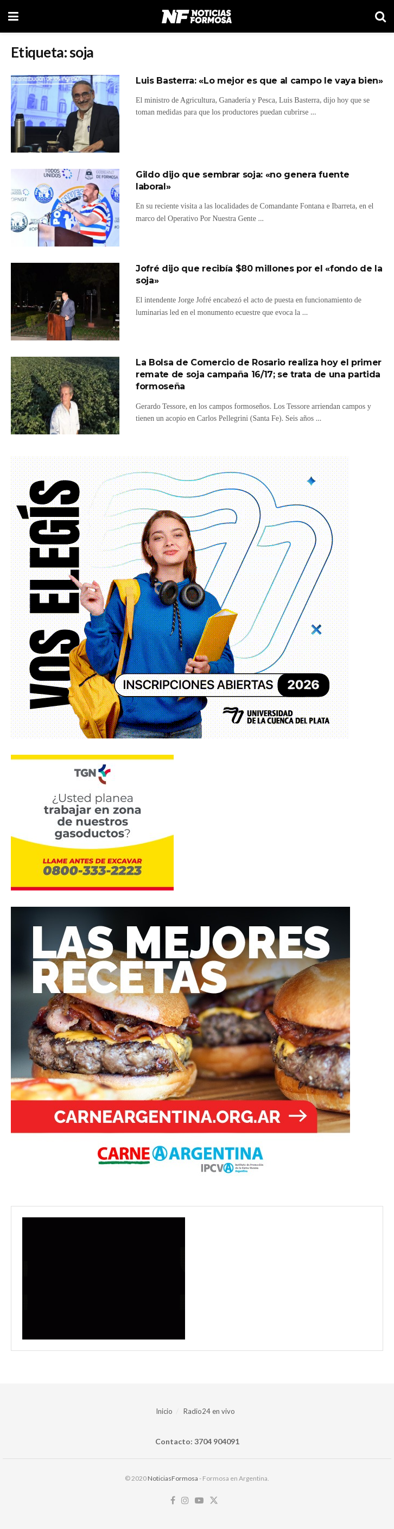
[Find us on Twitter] (213, 1501)
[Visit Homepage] (196, 16)
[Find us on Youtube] (199, 1501)
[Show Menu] (13, 16)
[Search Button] (380, 16)
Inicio (164, 1411)
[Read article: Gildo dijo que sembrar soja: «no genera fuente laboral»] (65, 208)
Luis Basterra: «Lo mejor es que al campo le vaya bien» (259, 80)
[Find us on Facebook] (172, 1501)
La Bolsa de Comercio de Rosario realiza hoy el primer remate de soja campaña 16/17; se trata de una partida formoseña (259, 374)
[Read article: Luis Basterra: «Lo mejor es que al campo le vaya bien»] (65, 114)
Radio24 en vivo (209, 1411)
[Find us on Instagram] (185, 1501)
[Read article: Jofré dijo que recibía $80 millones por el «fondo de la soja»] (65, 301)
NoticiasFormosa (173, 1478)
